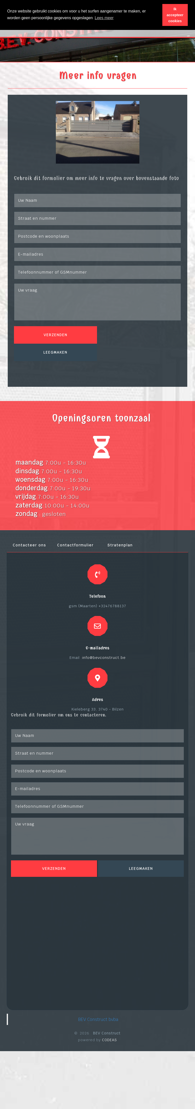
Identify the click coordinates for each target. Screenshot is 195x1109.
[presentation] (52, 371)
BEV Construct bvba (98, 1019)
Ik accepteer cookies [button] (175, 15)
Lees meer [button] (104, 18)
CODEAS (109, 1040)
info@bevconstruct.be (104, 657)
